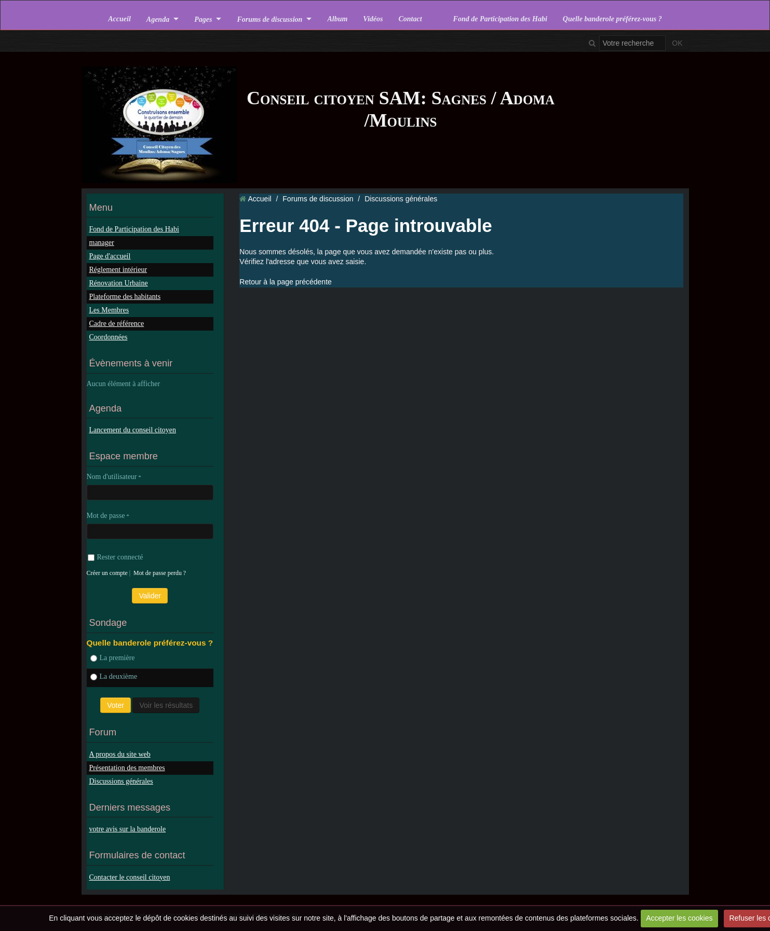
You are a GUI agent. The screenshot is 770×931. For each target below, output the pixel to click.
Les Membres (109, 310)
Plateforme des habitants (125, 296)
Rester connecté (115, 557)
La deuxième (114, 676)
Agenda (157, 19)
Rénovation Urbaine (118, 283)
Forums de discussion (269, 19)
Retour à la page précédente (285, 282)
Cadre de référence (116, 323)
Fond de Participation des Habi (500, 19)
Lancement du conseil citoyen (133, 430)
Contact (410, 19)
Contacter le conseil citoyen (129, 877)
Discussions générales (121, 781)
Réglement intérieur (118, 269)
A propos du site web (120, 754)
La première (112, 658)
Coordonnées (108, 337)
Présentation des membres (127, 768)
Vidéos (373, 19)
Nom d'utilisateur (112, 477)
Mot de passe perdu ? (159, 573)
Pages (203, 19)
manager (101, 243)
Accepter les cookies (679, 918)
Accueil (119, 19)
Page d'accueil (110, 256)
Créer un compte (107, 573)
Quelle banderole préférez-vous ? (612, 19)
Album (337, 19)
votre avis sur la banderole (127, 829)
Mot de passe (106, 515)
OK (677, 43)
